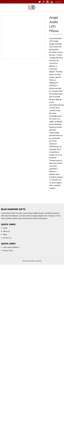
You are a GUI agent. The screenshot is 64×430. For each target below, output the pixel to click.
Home (5, 227)
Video (5, 234)
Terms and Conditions (11, 246)
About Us (6, 230)
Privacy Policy (8, 250)
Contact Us (7, 237)
